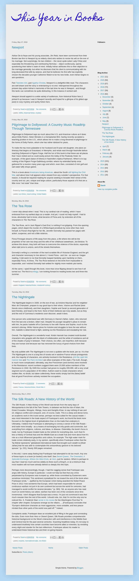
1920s (21, 113)
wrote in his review (47, 500)
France (21, 387)
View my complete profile (107, 189)
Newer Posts (18, 548)
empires (21, 541)
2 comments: (41, 383)
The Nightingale (23, 297)
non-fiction (22, 194)
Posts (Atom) (28, 552)
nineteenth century (43, 285)
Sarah (103, 185)
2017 (102, 90)
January (105, 157)
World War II (40, 387)
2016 (102, 94)
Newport (18, 47)
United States (41, 194)
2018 (102, 87)
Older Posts (83, 548)
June (104, 118)
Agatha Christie (38, 83)
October (105, 104)
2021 (102, 77)
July (104, 114)
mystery (38, 113)
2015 (102, 161)
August (105, 111)
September (107, 107)
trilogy (35, 271)
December (106, 97)
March (105, 150)
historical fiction (29, 113)
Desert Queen (63, 456)
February (106, 153)
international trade (31, 541)
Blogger (80, 568)
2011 (102, 175)
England (22, 285)
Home (50, 548)
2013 (102, 168)
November (106, 100)
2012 (102, 171)
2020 (102, 80)
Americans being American (41, 172)
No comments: (41, 109)
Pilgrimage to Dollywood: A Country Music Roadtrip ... (113, 129)
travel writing (31, 194)
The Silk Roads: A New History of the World (43, 399)
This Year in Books (58, 18)
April (104, 146)
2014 (102, 165)
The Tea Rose (22, 206)
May (104, 121)
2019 (102, 84)
